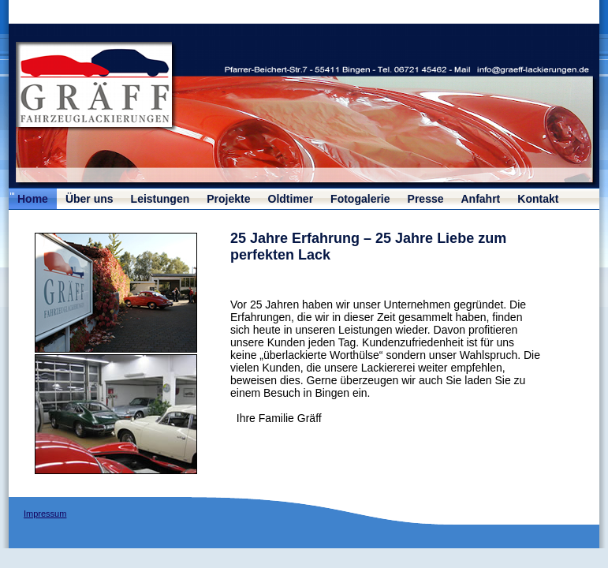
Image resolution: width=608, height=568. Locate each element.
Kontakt (537, 198)
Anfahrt (481, 198)
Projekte (228, 198)
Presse (426, 198)
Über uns (89, 198)
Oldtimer (291, 198)
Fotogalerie (360, 198)
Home (32, 198)
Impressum (45, 513)
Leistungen (160, 198)
